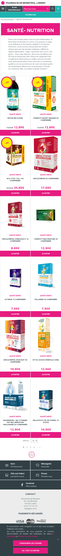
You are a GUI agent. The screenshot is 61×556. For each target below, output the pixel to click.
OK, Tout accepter (30, 551)
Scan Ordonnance (14, 8)
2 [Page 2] (27, 447)
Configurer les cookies (30, 543)
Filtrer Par (30, 15)
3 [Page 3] (30, 447)
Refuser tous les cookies (27, 536)
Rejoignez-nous (31, 509)
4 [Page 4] (34, 447)
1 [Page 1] (23, 447)
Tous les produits (7, 19)
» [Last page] (39, 447)
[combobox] (35, 9)
